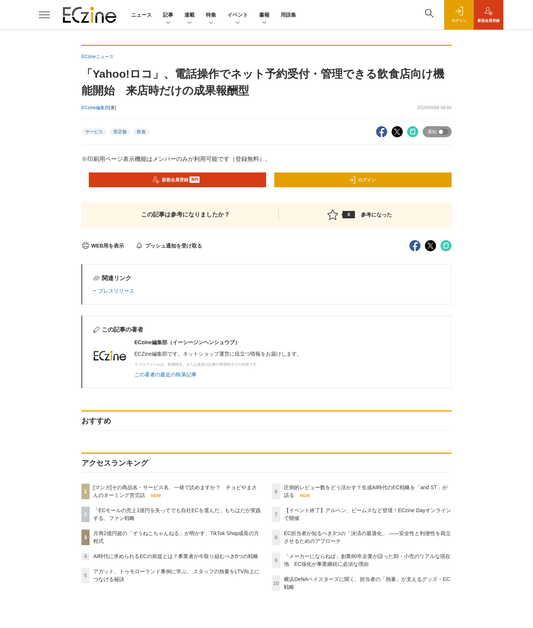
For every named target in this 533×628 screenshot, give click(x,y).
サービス (94, 131)
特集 (211, 15)
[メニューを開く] (44, 15)
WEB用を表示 (102, 246)
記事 (168, 15)
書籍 (264, 15)
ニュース (141, 15)
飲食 (141, 131)
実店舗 (120, 131)
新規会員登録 (176, 180)
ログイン (362, 180)
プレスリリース (116, 291)
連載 (189, 15)
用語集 (288, 15)
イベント (237, 15)
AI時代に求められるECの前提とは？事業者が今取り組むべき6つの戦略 (175, 556)
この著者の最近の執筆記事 (165, 374)
